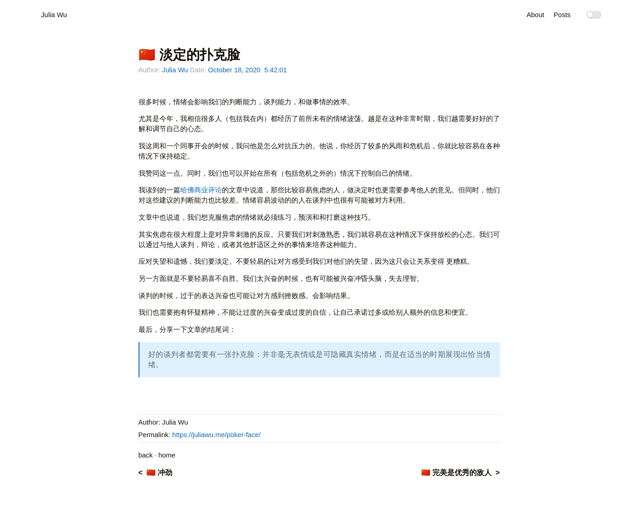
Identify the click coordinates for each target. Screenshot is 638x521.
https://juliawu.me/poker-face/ (216, 434)
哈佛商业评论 (201, 190)
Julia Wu (54, 15)
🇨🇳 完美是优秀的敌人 (456, 473)
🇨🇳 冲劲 (159, 473)
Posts (562, 15)
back (146, 455)
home (167, 455)
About (535, 15)
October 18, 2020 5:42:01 (247, 70)
